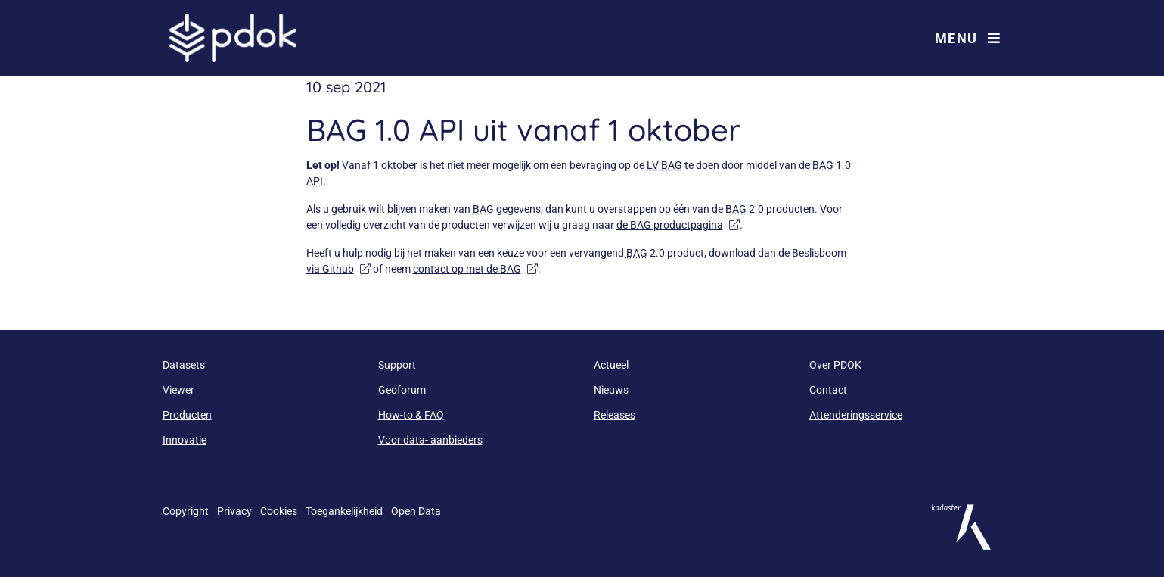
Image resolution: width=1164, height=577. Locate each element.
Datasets (184, 365)
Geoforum (402, 390)
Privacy (234, 511)
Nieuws (611, 390)
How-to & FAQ (411, 415)
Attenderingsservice (855, 415)
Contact (828, 390)
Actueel (611, 365)
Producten (187, 415)
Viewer (178, 390)
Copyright (186, 511)
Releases (614, 415)
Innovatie (184, 440)
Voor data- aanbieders (430, 440)
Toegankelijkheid (344, 511)
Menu (968, 38)
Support (397, 365)
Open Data (416, 511)
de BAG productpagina (678, 225)
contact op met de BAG (475, 269)
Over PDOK (835, 365)
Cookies (278, 511)
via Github (338, 269)
